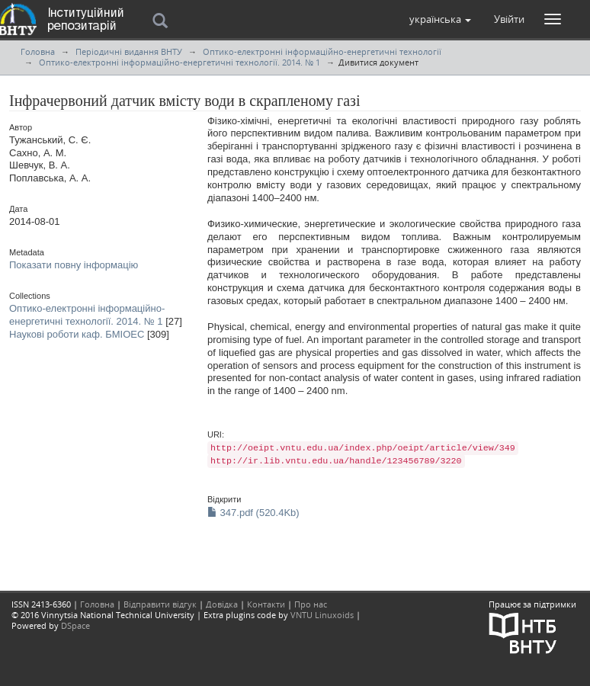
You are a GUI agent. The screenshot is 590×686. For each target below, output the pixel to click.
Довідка (222, 604)
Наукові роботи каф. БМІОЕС (76, 334)
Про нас (310, 604)
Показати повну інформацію (73, 265)
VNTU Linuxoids (322, 614)
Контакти (266, 604)
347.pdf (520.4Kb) (253, 512)
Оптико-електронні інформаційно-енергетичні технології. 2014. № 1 (179, 62)
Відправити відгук (160, 604)
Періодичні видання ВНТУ (128, 51)
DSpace (75, 625)
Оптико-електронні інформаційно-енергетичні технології (322, 51)
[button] (440, 19)
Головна (38, 51)
